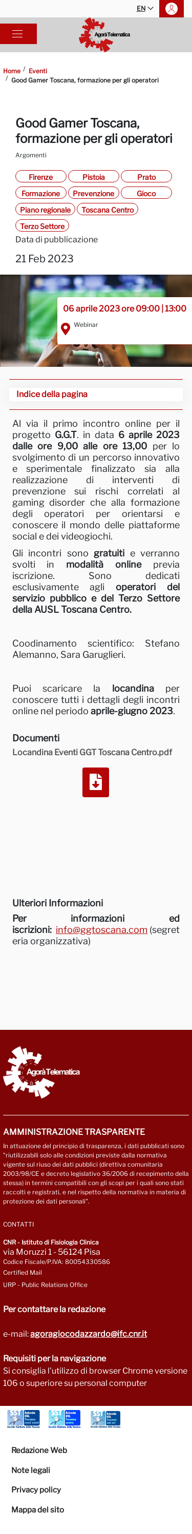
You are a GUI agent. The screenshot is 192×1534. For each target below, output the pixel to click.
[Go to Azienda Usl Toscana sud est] (105, 1419)
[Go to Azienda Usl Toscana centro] (64, 1419)
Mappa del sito (37, 1510)
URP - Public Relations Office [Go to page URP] (45, 1285)
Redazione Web (39, 1450)
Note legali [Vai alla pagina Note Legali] (30, 1470)
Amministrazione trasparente (74, 1132)
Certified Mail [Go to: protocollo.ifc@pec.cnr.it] (22, 1272)
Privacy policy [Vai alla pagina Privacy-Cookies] (36, 1490)
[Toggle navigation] (17, 34)
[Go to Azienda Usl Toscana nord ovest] (23, 1419)
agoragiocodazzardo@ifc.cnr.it (88, 1334)
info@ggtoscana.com (101, 929)
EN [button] (145, 9)
